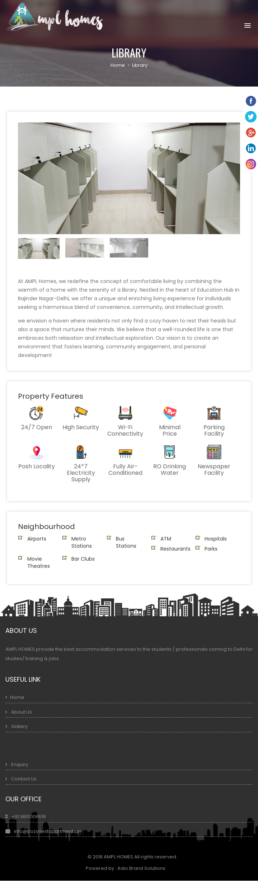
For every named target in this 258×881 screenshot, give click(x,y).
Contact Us (23, 778)
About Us (21, 712)
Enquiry (19, 764)
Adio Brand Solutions (137, 868)
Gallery (19, 726)
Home (118, 65)
